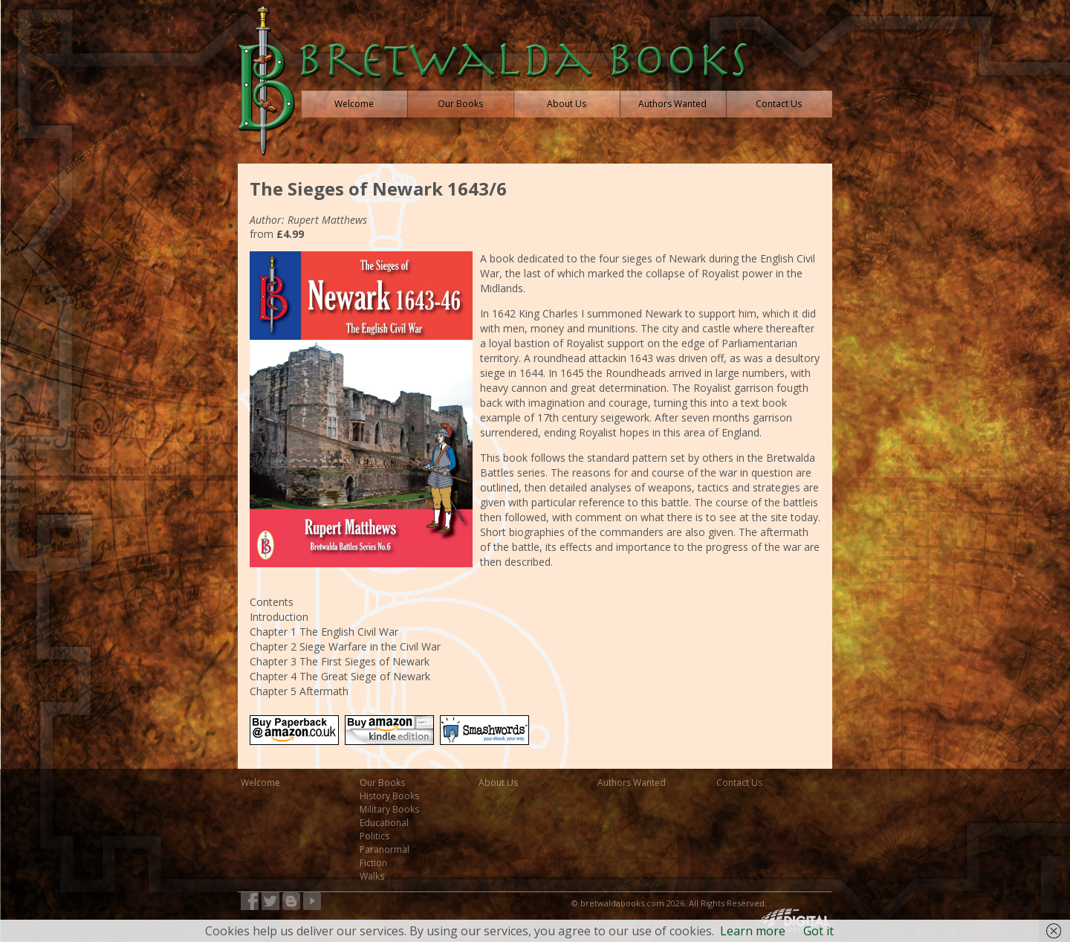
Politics (374, 836)
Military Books (389, 809)
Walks (372, 876)
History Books (389, 796)
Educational (384, 822)
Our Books (382, 782)
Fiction (373, 862)
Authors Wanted (631, 782)
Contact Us (739, 782)
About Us (498, 782)
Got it (818, 931)
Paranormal (384, 849)
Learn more (752, 931)
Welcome (260, 782)
